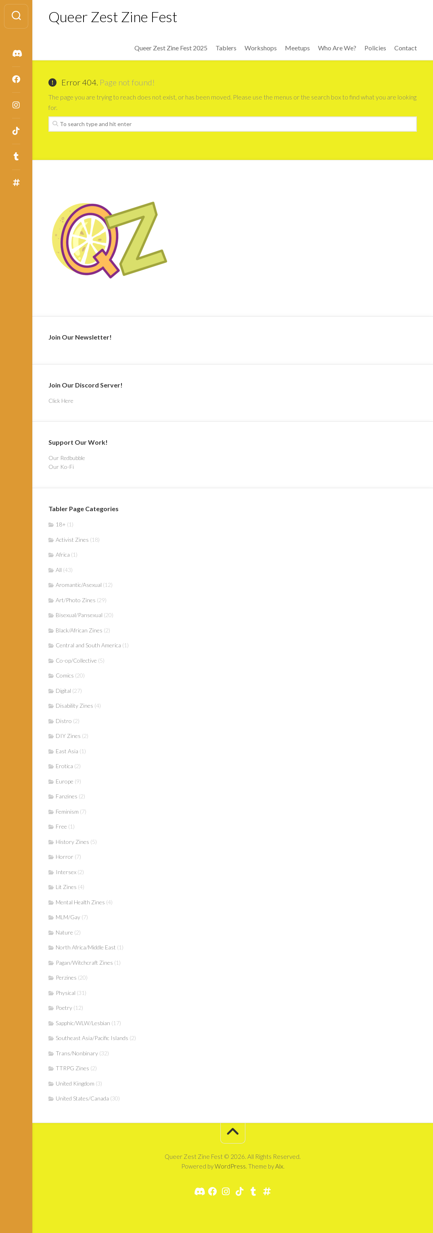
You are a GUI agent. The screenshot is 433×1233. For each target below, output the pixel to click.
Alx (279, 1166)
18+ (61, 524)
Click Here (60, 400)
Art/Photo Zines (76, 600)
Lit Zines (66, 886)
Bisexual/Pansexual (79, 614)
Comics (65, 675)
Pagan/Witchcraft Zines (84, 962)
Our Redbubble (66, 457)
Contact (405, 48)
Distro (64, 720)
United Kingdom (75, 1083)
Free (61, 826)
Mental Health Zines (80, 902)
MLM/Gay (68, 917)
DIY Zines (68, 735)
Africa (63, 554)
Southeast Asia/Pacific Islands (92, 1037)
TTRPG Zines (72, 1068)
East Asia (67, 751)
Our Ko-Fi (61, 466)
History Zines (72, 841)
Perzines (66, 977)
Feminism (67, 811)
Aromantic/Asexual (79, 584)
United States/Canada (82, 1098)
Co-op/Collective (76, 660)
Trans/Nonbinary (77, 1053)
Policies (375, 48)
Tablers (225, 48)
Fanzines (66, 796)
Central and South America (88, 645)
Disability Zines (74, 705)
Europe (64, 781)
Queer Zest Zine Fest (112, 16)
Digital (63, 690)
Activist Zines (72, 539)
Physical (65, 992)
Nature (64, 932)
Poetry (64, 1007)
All (59, 569)
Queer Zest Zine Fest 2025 (170, 48)
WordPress (230, 1166)
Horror (64, 856)
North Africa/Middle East (86, 947)
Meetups (297, 48)
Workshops (261, 48)
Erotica (64, 766)
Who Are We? (337, 48)
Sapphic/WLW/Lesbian (83, 1023)
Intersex (66, 871)
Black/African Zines (79, 630)
